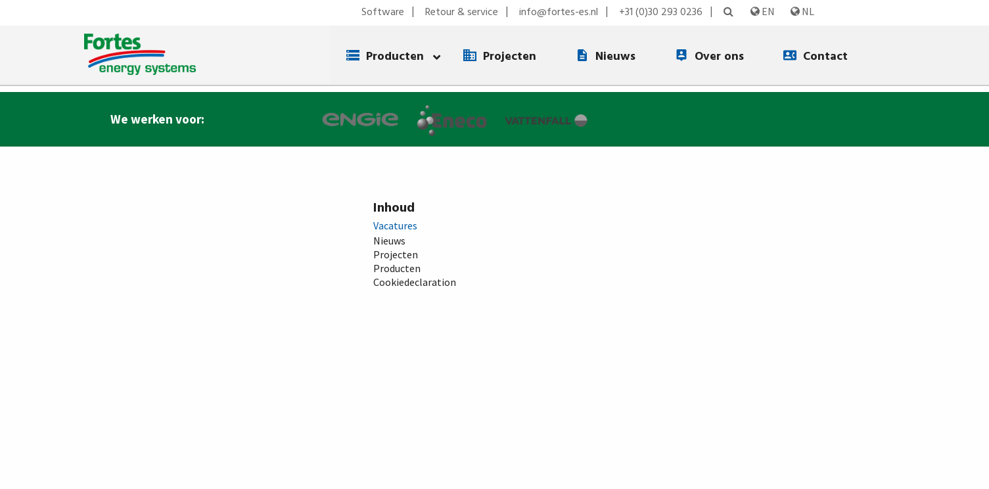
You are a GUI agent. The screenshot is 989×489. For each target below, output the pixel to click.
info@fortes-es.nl (558, 12)
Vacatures (395, 225)
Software (382, 12)
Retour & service (461, 12)
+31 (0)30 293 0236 (660, 12)
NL (802, 11)
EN (762, 11)
